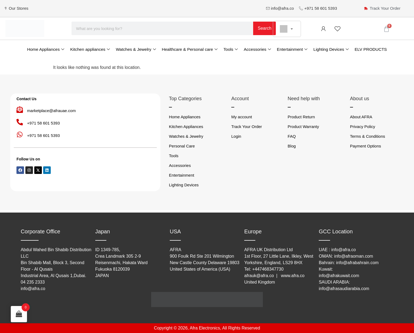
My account (241, 117)
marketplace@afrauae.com (51, 110)
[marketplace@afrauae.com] (19, 109)
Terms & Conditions (367, 136)
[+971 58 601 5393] (19, 122)
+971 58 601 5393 (43, 123)
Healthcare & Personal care (190, 49)
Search (265, 28)
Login (236, 136)
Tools (230, 49)
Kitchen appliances (90, 49)
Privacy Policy (362, 126)
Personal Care (182, 146)
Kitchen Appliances (186, 126)
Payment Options (365, 146)
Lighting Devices (331, 49)
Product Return (301, 117)
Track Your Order (246, 126)
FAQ (292, 136)
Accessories (257, 49)
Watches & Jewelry (136, 49)
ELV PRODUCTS (371, 49)
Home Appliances (46, 49)
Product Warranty (303, 126)
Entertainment (292, 49)
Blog (292, 146)
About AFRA (361, 117)
